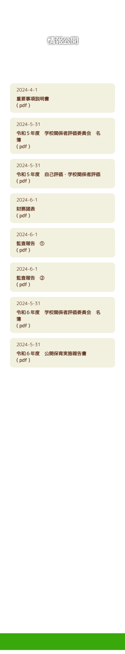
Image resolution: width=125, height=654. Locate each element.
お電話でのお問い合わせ (34, 510)
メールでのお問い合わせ (91, 510)
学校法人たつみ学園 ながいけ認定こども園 (62, 11)
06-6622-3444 (62, 428)
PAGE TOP (62, 617)
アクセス (62, 475)
